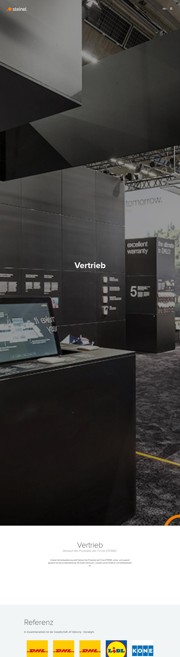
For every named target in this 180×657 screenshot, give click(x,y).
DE (165, 8)
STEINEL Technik (17, 9)
